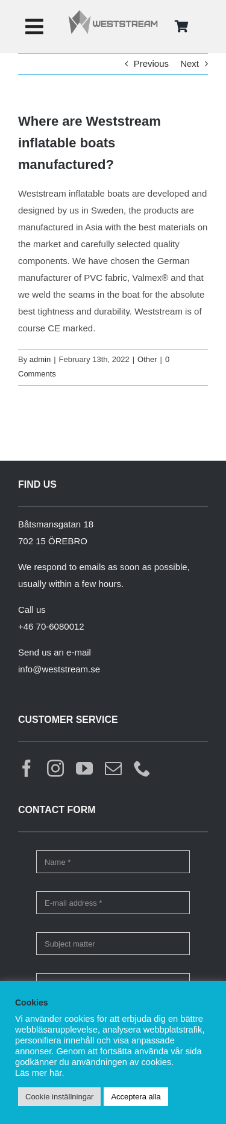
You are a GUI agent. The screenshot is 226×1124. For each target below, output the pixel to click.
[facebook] (26, 768)
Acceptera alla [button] (135, 1096)
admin (40, 359)
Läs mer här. (39, 1073)
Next (189, 63)
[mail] (113, 768)
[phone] (142, 768)
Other (147, 359)
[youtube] (84, 768)
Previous (151, 63)
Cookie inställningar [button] (59, 1096)
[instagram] (55, 768)
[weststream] (113, 13)
